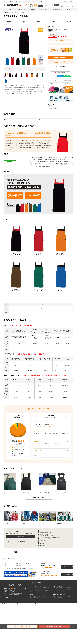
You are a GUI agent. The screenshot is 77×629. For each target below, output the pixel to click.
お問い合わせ (71, 1)
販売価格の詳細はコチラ (61, 40)
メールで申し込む (20, 536)
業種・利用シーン (21, 9)
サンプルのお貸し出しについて (61, 586)
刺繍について (53, 83)
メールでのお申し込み (62, 66)
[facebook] (4, 597)
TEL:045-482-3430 (49, 567)
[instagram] (7, 597)
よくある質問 (65, 1)
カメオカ (31, 603)
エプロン (12, 12)
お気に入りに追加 (60, 72)
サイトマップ (29, 565)
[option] (24, 48)
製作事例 (28, 563)
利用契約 (8, 568)
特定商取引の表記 (15, 568)
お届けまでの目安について (60, 594)
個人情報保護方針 (24, 568)
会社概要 (31, 568)
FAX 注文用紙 (67, 574)
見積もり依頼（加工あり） (61, 57)
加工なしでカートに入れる (22, 626)
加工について (18, 565)
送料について (34, 594)
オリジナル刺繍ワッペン (67, 83)
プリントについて (67, 80)
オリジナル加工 (44, 9)
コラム (67, 9)
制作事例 (33, 9)
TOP (4, 12)
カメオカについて (56, 9)
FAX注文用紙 (57, 5)
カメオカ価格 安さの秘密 (61, 44)
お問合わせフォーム (67, 566)
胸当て (56, 108)
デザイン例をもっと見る (38, 497)
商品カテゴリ (9, 9)
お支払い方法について (36, 586)
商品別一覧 (7, 12)
